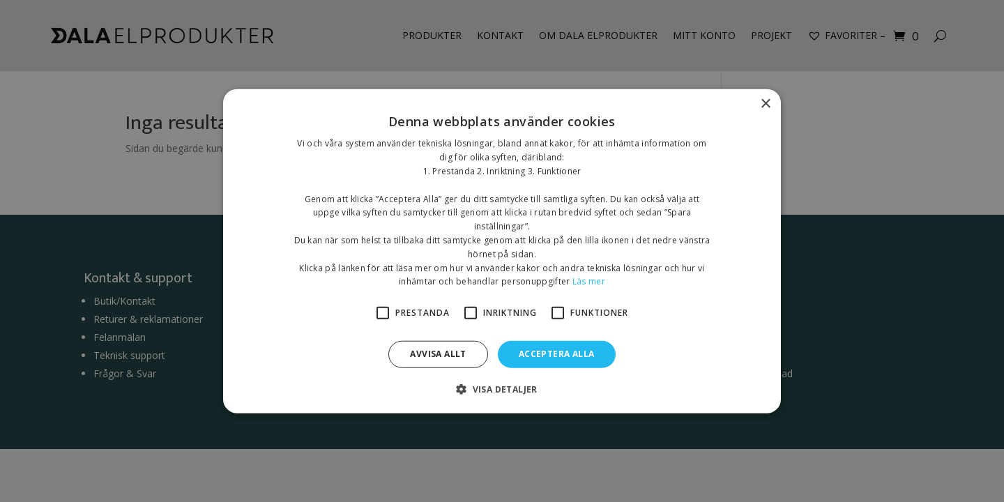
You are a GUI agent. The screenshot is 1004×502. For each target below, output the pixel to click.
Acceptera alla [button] (557, 354)
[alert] (502, 251)
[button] (502, 388)
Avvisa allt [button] (438, 354)
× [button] (765, 104)
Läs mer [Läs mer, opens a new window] (588, 281)
